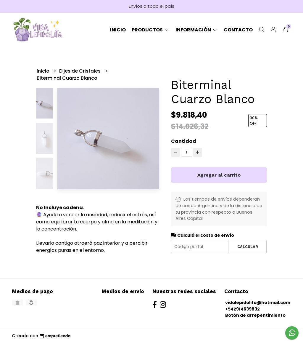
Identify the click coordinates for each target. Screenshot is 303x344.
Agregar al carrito (219, 175)
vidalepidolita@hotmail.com (257, 302)
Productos (151, 29)
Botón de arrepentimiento (255, 315)
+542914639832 (242, 309)
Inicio (118, 29)
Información (196, 29)
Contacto (238, 29)
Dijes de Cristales (80, 71)
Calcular (247, 246)
